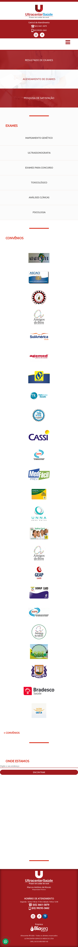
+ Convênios (12, 732)
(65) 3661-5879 (39, 26)
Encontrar (39, 772)
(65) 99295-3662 (39, 30)
